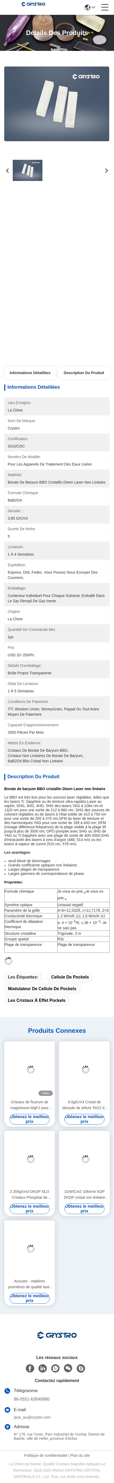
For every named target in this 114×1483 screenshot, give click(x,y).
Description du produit (84, 373)
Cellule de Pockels (70, 977)
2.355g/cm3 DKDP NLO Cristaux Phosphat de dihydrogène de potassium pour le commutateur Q (29, 1194)
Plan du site (80, 1455)
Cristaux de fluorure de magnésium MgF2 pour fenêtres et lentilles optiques (30, 1105)
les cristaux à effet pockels (36, 1000)
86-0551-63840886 (32, 1399)
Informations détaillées (30, 373)
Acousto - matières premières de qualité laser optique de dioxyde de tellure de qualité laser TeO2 (29, 1284)
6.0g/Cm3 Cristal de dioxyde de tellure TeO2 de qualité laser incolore (84, 1105)
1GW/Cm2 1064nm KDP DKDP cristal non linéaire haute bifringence (84, 1194)
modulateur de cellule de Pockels (42, 988)
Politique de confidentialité (45, 1455)
